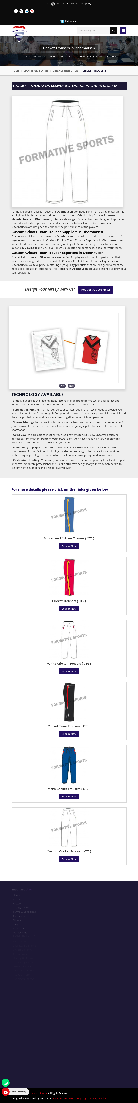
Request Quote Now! (95, 289)
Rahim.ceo (68, 21)
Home (16, 71)
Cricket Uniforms (65, 71)
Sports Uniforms (36, 71)
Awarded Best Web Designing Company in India (79, 1098)
